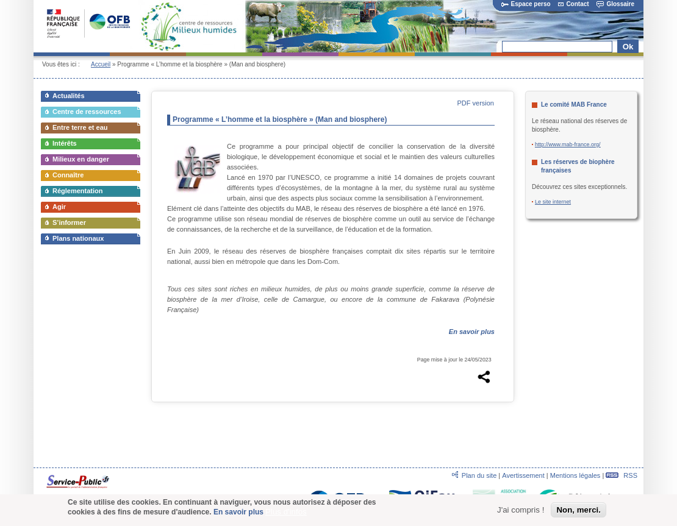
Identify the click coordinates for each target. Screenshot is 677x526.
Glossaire (615, 4)
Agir (59, 206)
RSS (621, 475)
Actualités (68, 95)
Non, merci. (578, 511)
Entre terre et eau (79, 127)
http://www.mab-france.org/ (568, 144)
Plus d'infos (286, 512)
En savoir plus (238, 513)
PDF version (475, 103)
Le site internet (553, 202)
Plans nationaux (78, 238)
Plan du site (479, 475)
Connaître (68, 175)
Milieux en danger (80, 159)
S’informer (69, 222)
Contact (573, 4)
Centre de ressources (86, 111)
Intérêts (64, 143)
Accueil (100, 64)
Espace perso (526, 4)
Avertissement (523, 475)
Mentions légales (575, 475)
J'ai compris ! (520, 511)
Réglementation (77, 190)
